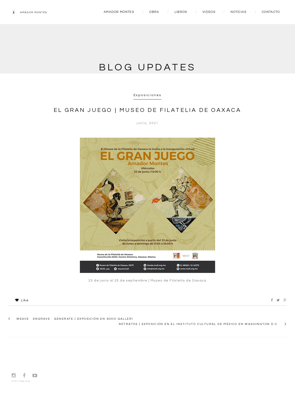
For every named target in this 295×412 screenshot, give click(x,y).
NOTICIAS (238, 12)
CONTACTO (271, 12)
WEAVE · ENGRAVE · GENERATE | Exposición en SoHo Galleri (74, 318)
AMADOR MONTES (119, 12)
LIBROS (181, 12)
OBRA (154, 12)
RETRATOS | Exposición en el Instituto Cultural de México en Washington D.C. (199, 324)
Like (22, 300)
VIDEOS (208, 12)
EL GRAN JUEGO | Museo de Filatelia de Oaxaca (147, 110)
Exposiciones (148, 95)
